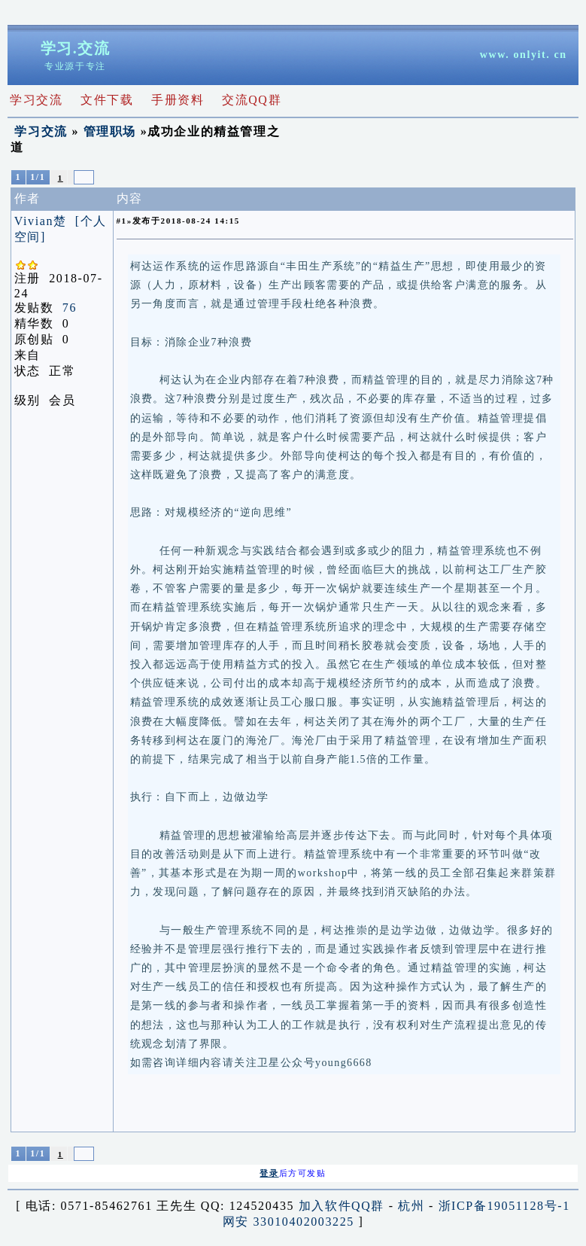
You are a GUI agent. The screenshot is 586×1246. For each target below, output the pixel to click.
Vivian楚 (40, 221)
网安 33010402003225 (288, 1221)
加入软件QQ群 (341, 1205)
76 (69, 307)
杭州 (411, 1205)
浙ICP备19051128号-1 (504, 1205)
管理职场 (109, 131)
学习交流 (40, 131)
